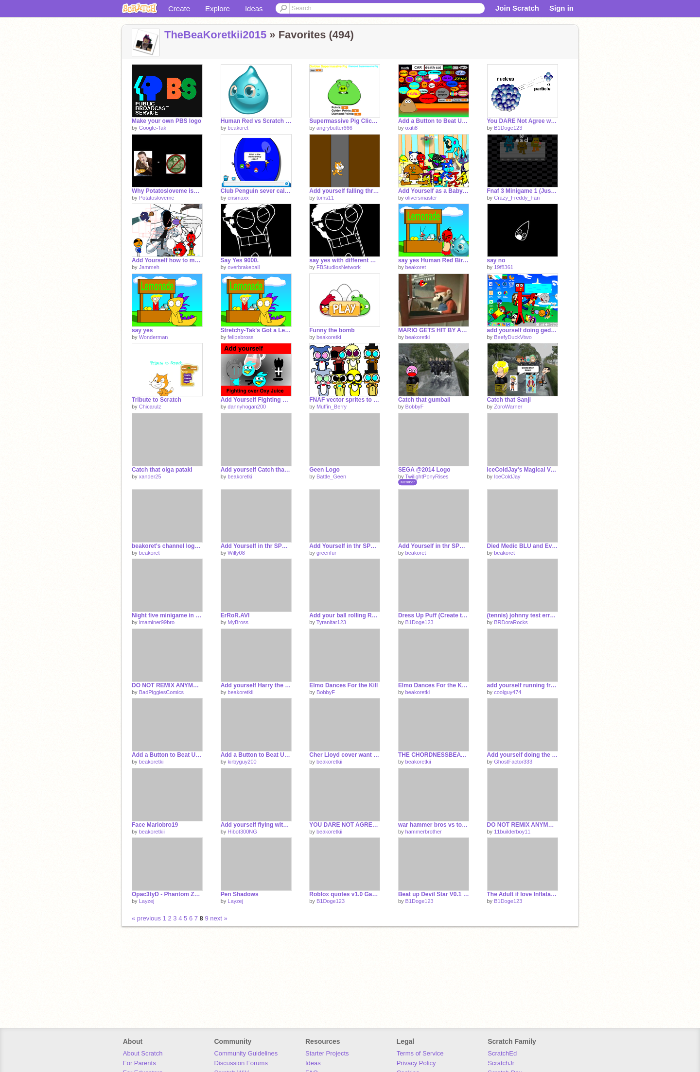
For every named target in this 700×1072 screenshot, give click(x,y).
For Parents (139, 1063)
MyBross (238, 622)
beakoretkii (240, 692)
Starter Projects (327, 1053)
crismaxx (238, 198)
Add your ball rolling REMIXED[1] (344, 615)
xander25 (150, 476)
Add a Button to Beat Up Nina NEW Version (167, 754)
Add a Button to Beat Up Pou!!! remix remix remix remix (433, 121)
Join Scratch (517, 8)
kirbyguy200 (242, 762)
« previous (147, 918)
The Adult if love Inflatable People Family (522, 894)
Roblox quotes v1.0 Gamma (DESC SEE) (344, 894)
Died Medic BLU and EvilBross (522, 546)
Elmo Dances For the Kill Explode (433, 685)
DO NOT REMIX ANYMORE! (167, 685)
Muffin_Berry (331, 406)
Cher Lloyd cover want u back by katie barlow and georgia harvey (344, 754)
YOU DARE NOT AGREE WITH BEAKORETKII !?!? (344, 824)
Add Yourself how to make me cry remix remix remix (167, 260)
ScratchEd (502, 1053)
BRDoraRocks (511, 622)
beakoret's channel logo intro (167, 546)
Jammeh (149, 267)
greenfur (326, 553)
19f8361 (503, 267)
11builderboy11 (512, 831)
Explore (217, 8)
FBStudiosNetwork (338, 267)
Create (179, 8)
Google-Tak (152, 128)
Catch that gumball (424, 399)
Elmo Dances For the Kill (343, 685)
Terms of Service (420, 1053)
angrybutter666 (334, 128)
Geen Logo (324, 469)
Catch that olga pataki (162, 469)
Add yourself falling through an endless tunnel (344, 190)
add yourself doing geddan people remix (522, 330)
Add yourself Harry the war (256, 685)
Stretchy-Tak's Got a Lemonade (256, 330)
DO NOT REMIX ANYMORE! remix (522, 824)
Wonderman (153, 337)
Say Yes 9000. (240, 260)
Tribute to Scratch (156, 399)
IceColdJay (507, 476)
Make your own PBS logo (166, 121)
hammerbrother (423, 831)
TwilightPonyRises (426, 476)
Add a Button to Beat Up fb (256, 754)
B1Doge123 (508, 128)
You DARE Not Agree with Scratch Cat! (522, 121)
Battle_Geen (331, 476)
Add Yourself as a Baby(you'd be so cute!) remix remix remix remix (433, 190)
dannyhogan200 (247, 406)
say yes (142, 330)
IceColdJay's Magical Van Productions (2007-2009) (522, 469)
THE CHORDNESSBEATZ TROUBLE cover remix (433, 754)
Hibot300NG (242, 831)
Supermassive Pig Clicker (344, 121)
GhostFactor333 (513, 762)
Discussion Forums (241, 1063)
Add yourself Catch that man (256, 469)
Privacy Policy (416, 1063)
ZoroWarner (508, 406)
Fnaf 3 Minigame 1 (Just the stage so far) (522, 190)
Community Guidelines (246, 1053)
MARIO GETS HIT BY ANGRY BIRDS (433, 330)
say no (496, 260)
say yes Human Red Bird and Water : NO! (433, 260)
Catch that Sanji (509, 399)
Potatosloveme (157, 198)
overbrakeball (244, 267)
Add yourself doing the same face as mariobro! (522, 754)
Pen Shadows (240, 894)
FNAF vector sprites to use (344, 399)
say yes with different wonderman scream (344, 260)
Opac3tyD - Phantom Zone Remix (167, 894)
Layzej (147, 901)
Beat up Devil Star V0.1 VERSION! (433, 894)
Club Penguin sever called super (256, 190)
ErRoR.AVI (235, 615)
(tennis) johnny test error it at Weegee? (522, 615)
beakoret (238, 128)
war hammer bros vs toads (433, 824)
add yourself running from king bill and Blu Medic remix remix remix (522, 685)
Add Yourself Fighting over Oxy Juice (256, 399)
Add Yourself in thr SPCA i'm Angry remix (344, 546)
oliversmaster (421, 198)
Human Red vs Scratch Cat (256, 121)
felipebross (240, 337)
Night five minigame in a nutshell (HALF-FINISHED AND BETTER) (167, 615)
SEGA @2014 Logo (424, 469)
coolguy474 (507, 692)
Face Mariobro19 (155, 824)
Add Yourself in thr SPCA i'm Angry (433, 546)
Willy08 (236, 553)
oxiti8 (411, 128)
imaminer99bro (157, 622)
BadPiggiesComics (161, 692)
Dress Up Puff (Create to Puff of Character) (433, 615)
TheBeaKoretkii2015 (215, 35)
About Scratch (143, 1053)
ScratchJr (501, 1063)
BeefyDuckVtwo (513, 337)
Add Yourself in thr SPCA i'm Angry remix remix (256, 546)
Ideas (254, 8)
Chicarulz (150, 406)
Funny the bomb (331, 330)
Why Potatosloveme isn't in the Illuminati (167, 190)
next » (218, 918)
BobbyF (414, 406)
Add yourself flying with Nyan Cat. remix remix (256, 824)
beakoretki (328, 337)
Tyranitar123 (331, 622)
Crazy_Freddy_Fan (517, 198)
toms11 (325, 198)
